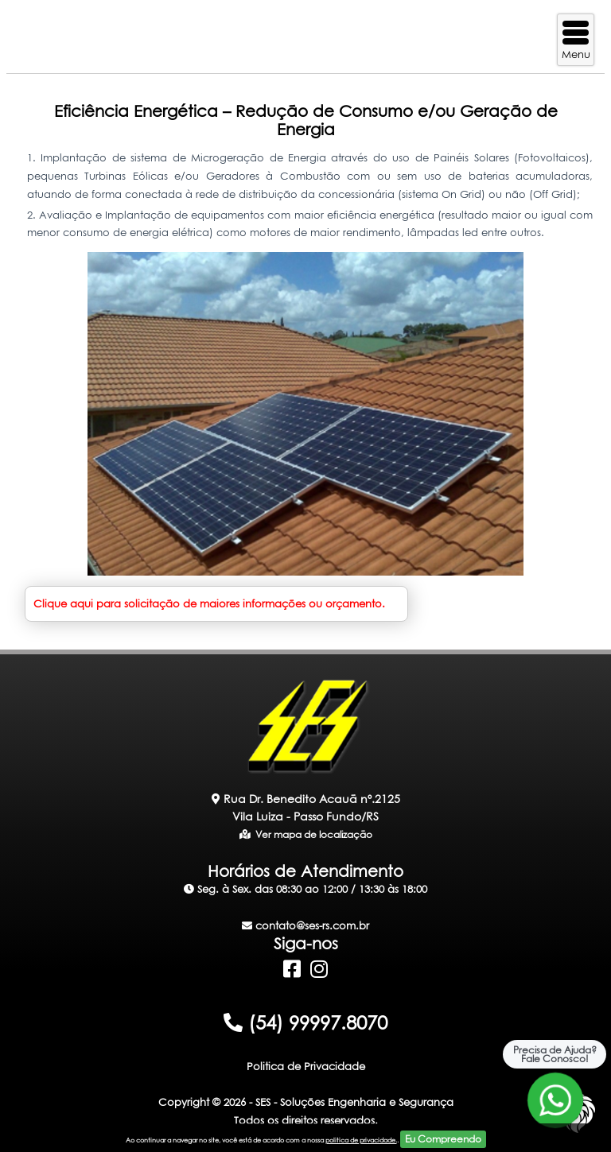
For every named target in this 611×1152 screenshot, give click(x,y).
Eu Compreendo (443, 1139)
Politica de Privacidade (306, 1066)
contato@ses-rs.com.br (305, 925)
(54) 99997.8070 (305, 1022)
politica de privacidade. (361, 1140)
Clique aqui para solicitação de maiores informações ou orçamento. (209, 603)
